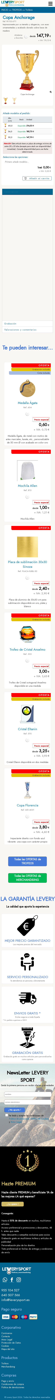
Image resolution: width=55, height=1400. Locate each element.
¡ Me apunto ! (14, 1109)
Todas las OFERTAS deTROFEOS (27, 861)
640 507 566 (10, 1295)
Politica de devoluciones (12, 1387)
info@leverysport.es (15, 1299)
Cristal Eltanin (27, 729)
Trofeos (29, 9)
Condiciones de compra (12, 1384)
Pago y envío (7, 1381)
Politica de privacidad (19, 1118)
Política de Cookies (39, 1118)
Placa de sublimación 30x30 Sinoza (27, 564)
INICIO (4, 9)
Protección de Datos (11, 1342)
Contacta (5, 1336)
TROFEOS (17, 9)
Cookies (5, 1346)
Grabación (10, 323)
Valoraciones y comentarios (20, 329)
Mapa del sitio (8, 1349)
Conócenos (6, 1333)
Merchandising (8, 1366)
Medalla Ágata (27, 403)
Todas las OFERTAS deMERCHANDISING (27, 878)
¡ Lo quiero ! (13, 1204)
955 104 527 (10, 1290)
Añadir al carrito (39, 178)
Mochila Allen (27, 485)
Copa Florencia (27, 805)
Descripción (11, 191)
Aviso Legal (16, 1122)
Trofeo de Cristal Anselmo (27, 649)
